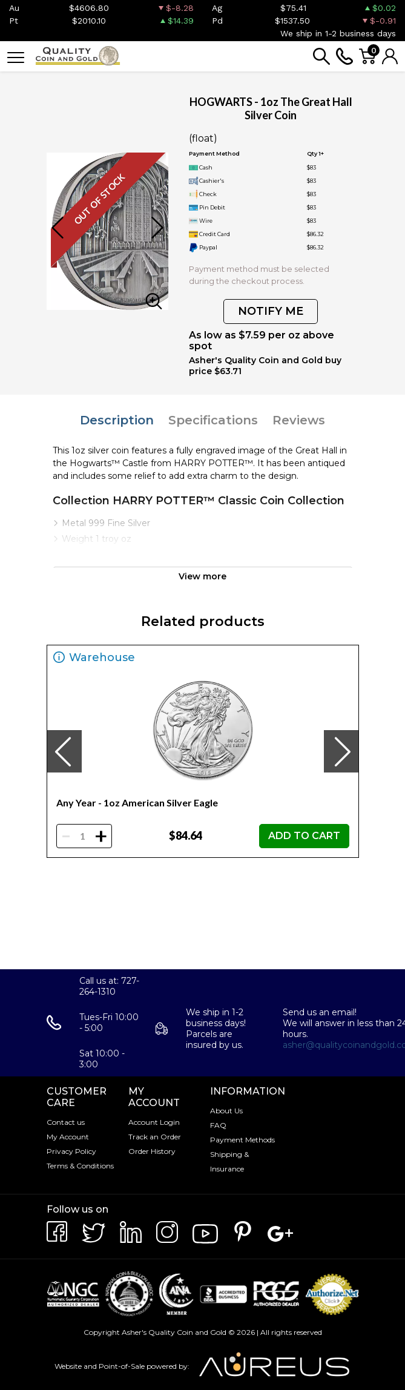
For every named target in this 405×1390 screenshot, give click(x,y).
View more (202, 576)
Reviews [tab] (298, 420)
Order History (152, 1151)
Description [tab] (117, 420)
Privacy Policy (71, 1151)
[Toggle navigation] (15, 56)
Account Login (154, 1122)
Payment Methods (242, 1139)
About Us (226, 1110)
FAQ (218, 1125)
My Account (68, 1136)
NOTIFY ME (270, 311)
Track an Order (154, 1136)
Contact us (66, 1122)
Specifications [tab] (213, 420)
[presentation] (64, 751)
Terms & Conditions (80, 1165)
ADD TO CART (304, 836)
